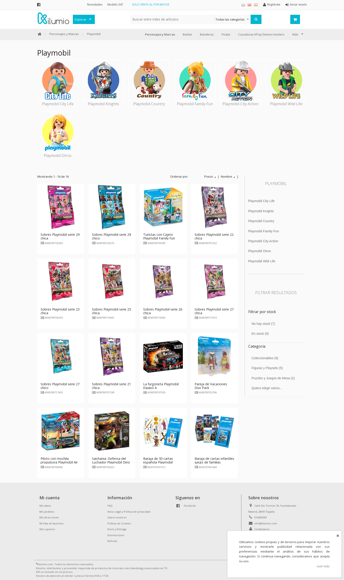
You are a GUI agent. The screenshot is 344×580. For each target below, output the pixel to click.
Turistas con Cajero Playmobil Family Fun (159, 236)
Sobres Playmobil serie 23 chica (60, 311)
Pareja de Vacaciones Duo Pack (211, 386)
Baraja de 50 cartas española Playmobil (158, 460)
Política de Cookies (119, 523)
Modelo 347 (115, 4)
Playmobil (94, 34)
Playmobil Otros (259, 251)
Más (295, 34)
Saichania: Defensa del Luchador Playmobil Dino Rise (111, 462)
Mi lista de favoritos (51, 523)
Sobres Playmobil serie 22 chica (214, 236)
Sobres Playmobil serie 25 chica (111, 311)
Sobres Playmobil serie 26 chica (162, 311)
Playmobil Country (261, 221)
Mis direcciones (49, 517)
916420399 (260, 517)
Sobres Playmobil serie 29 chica (60, 236)
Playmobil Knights (261, 211)
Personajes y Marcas (64, 34)
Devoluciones (115, 535)
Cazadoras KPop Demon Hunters (261, 34)
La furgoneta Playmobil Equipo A (161, 386)
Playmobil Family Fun (263, 231)
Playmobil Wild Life (261, 261)
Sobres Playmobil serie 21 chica (111, 386)
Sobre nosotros (116, 517)
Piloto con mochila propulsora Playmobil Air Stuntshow (59, 462)
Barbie (187, 34)
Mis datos (45, 505)
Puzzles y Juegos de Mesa (273, 378)
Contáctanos (262, 529)
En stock (260, 333)
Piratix (226, 34)
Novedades (94, 4)
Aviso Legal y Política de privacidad (128, 511)
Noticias (112, 541)
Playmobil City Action (263, 241)
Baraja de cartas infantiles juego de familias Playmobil (214, 462)
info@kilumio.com (265, 523)
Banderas (207, 34)
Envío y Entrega (116, 529)
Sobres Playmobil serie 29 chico (111, 236)
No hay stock (263, 324)
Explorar (80, 19)
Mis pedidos (46, 511)
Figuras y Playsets (267, 368)
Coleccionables (265, 358)
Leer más (323, 566)
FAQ (110, 505)
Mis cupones (47, 529)
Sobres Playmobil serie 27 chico (60, 386)
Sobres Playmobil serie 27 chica (214, 311)
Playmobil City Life (261, 201)
